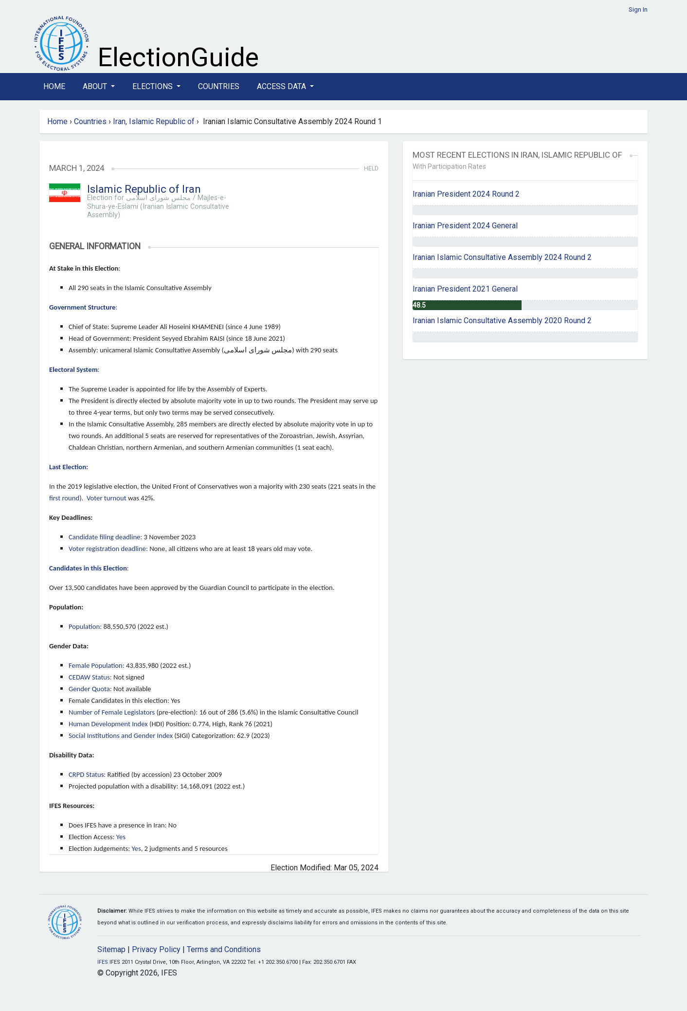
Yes (121, 836)
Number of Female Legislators (112, 712)
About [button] (96, 86)
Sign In (638, 9)
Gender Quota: (90, 688)
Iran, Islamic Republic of (154, 121)
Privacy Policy (156, 949)
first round (64, 498)
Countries (218, 86)
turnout (115, 498)
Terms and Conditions (224, 949)
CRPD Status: (87, 774)
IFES (102, 962)
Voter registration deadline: (108, 548)
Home (54, 86)
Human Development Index (108, 723)
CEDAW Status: (90, 677)
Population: (85, 626)
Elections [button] (153, 86)
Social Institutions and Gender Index (121, 735)
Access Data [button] (282, 86)
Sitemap (111, 949)
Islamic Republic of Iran (144, 189)
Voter (95, 498)
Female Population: (97, 665)
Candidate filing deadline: (105, 537)
